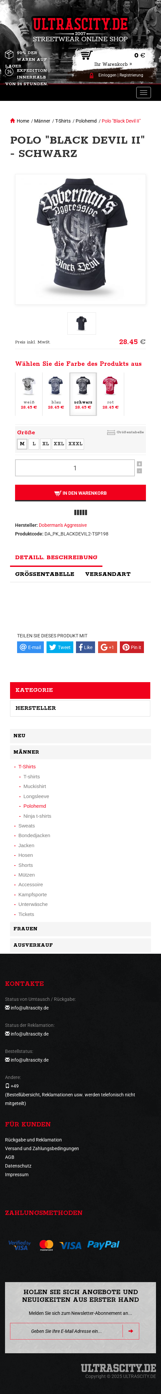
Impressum (16, 1174)
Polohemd (86, 121)
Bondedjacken (34, 835)
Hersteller (35, 708)
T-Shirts (63, 121)
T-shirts (31, 776)
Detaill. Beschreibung (56, 557)
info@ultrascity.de (30, 1008)
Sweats (26, 825)
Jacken (26, 845)
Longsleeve (36, 796)
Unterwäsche (33, 904)
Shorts (25, 865)
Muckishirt (34, 786)
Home (23, 121)
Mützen (26, 875)
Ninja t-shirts (37, 816)
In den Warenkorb (80, 493)
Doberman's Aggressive (63, 525)
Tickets (26, 914)
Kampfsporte (32, 894)
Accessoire (30, 884)
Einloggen (107, 75)
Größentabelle (130, 432)
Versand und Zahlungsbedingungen (42, 1148)
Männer (42, 121)
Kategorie (34, 690)
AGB (9, 1157)
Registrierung (131, 75)
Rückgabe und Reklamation (33, 1139)
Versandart (108, 574)
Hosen (25, 855)
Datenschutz (18, 1166)
